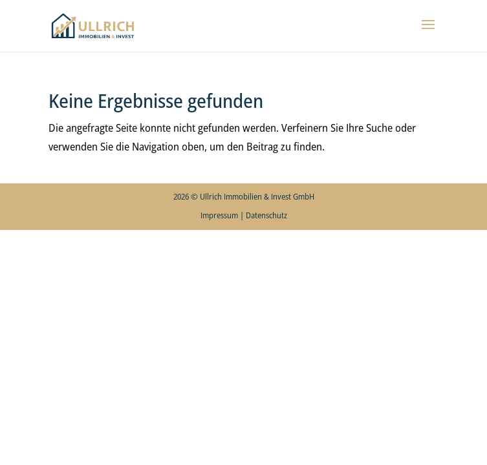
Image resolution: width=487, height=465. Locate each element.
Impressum (219, 215)
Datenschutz (266, 215)
